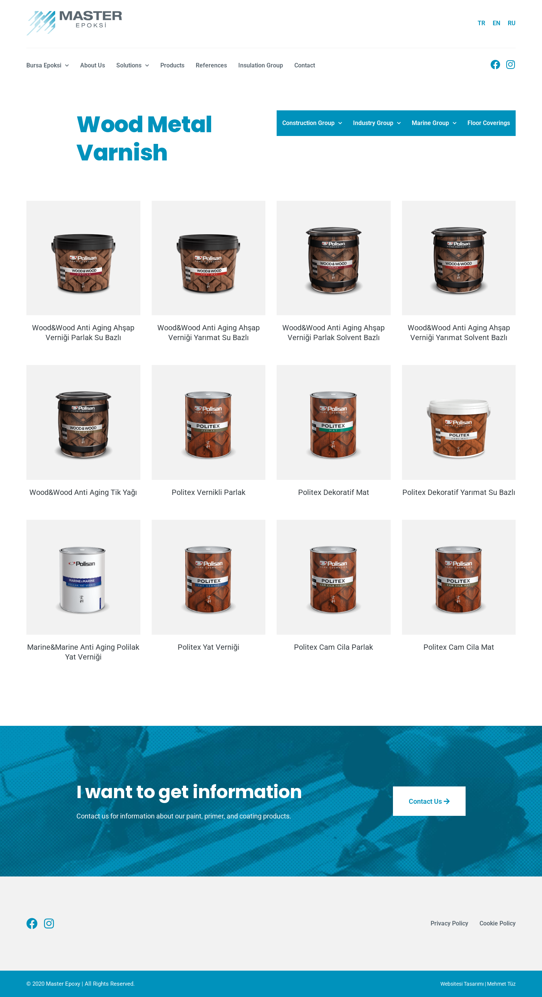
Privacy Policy (449, 923)
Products (172, 65)
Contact (304, 65)
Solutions (132, 65)
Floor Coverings (488, 123)
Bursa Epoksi (47, 65)
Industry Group (377, 123)
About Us (92, 65)
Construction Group (312, 123)
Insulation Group (260, 65)
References (211, 65)
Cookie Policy (498, 923)
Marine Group (434, 123)
